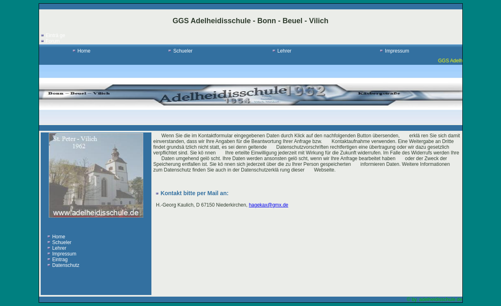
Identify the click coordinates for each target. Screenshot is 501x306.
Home (83, 51)
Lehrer (284, 51)
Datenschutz (65, 265)
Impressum (397, 51)
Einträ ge (55, 35)
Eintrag (60, 259)
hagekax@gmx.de (268, 205)
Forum (53, 41)
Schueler (183, 51)
